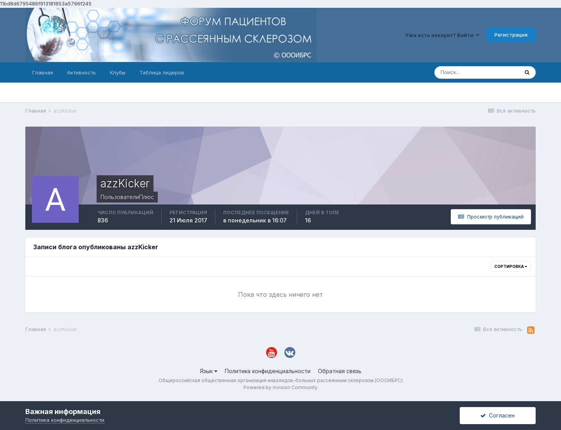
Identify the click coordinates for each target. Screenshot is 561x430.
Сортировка (510, 266)
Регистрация (510, 35)
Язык (208, 371)
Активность (81, 72)
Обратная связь (340, 371)
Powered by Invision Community (280, 387)
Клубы (117, 72)
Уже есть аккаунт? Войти (442, 35)
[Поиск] (476, 72)
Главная (42, 72)
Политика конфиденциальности (267, 371)
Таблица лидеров (161, 72)
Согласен (497, 415)
